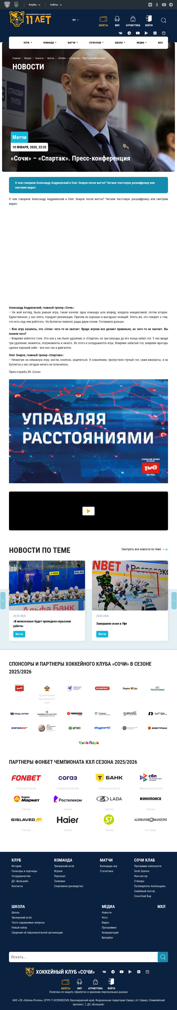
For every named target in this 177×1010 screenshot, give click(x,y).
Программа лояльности (147, 866)
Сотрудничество (21, 876)
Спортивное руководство (68, 886)
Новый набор (19, 927)
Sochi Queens (141, 871)
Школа (15, 912)
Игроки (58, 871)
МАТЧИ (106, 860)
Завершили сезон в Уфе (111, 623)
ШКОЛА (18, 906)
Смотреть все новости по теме (145, 549)
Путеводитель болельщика (149, 886)
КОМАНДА (63, 860)
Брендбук (107, 937)
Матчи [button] (72, 42)
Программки (109, 927)
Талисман (59, 881)
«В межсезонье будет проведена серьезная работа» (42, 623)
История (16, 866)
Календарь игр (108, 866)
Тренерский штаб (64, 866)
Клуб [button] (27, 42)
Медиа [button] (141, 42)
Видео (105, 922)
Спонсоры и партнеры (24, 871)
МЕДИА (108, 906)
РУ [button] (74, 20)
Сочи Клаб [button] (95, 42)
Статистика (106, 871)
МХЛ (160, 42)
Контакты (17, 886)
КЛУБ (16, 860)
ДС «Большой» (20, 881)
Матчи (19, 634)
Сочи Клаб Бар (142, 896)
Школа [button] (119, 42)
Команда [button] (48, 42)
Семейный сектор (144, 891)
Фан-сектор (140, 876)
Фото (105, 917)
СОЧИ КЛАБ (144, 860)
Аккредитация (110, 932)
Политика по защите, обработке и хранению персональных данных (88, 992)
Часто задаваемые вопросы (28, 922)
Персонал (59, 876)
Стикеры (139, 881)
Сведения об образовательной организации (37, 932)
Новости (106, 912)
